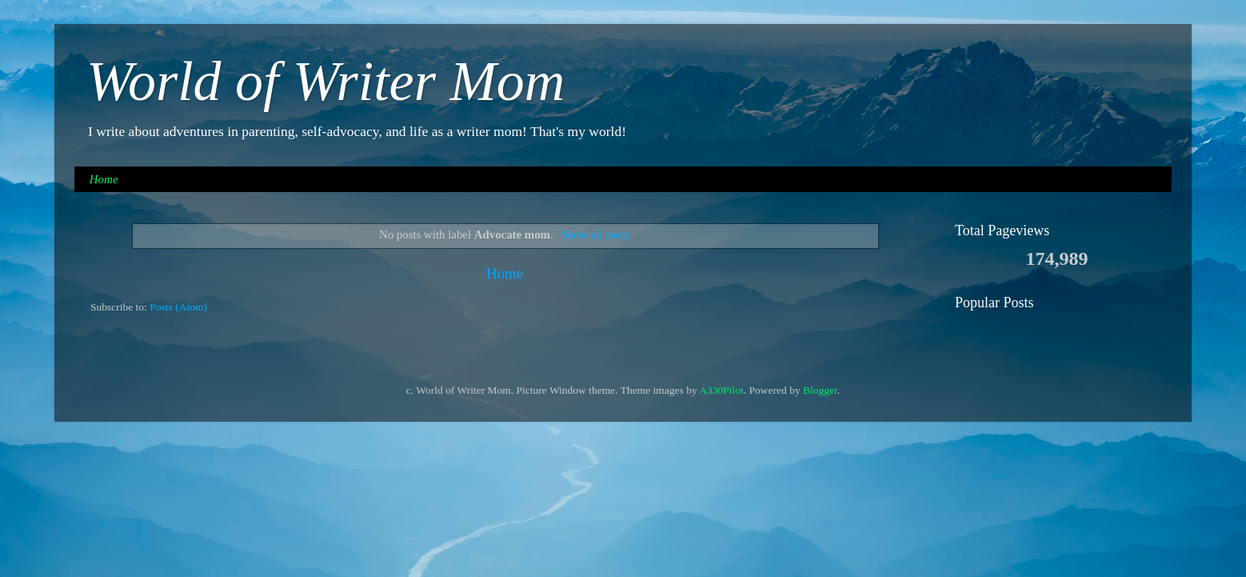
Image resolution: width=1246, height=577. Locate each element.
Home (104, 179)
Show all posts (595, 234)
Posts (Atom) (178, 307)
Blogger (820, 390)
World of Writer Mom (325, 81)
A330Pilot (721, 390)
